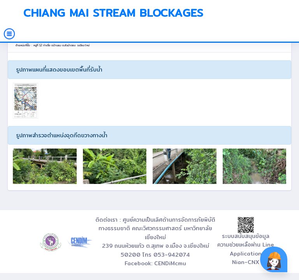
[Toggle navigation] (9, 34)
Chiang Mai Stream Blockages (113, 12)
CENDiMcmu (170, 263)
